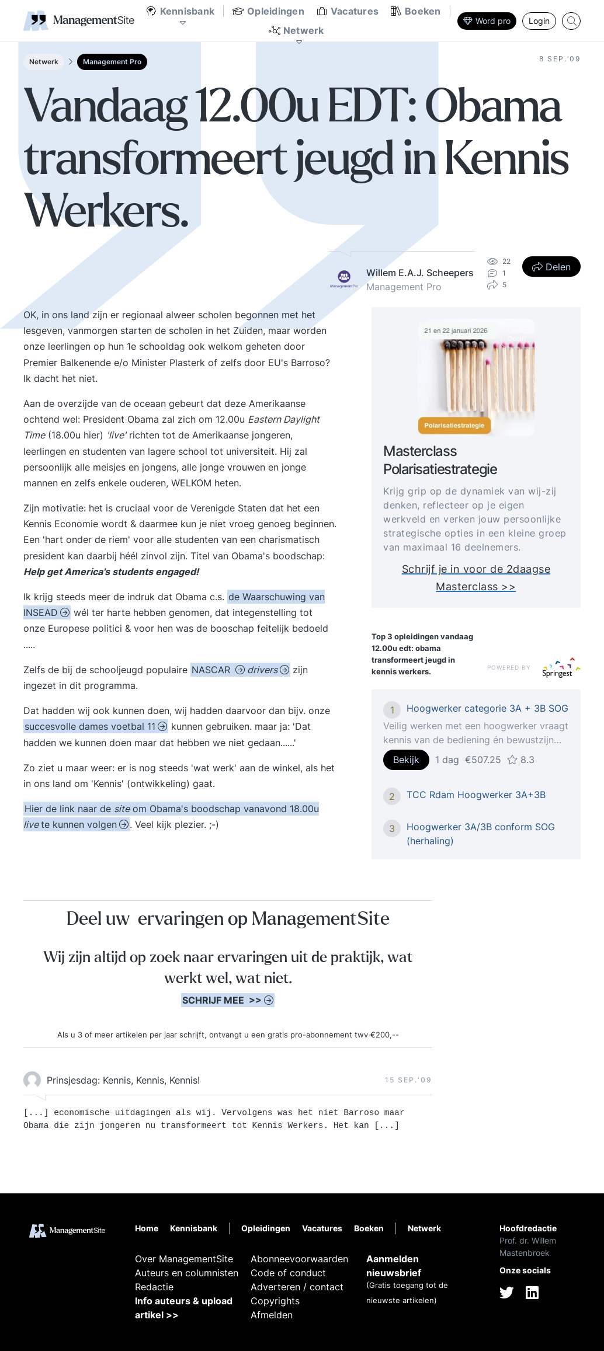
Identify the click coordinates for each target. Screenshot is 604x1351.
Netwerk (43, 61)
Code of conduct (288, 1273)
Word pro (487, 21)
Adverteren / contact (297, 1287)
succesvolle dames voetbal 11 (90, 726)
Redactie (154, 1287)
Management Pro (112, 61)
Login (539, 21)
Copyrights (275, 1301)
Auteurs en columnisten (186, 1273)
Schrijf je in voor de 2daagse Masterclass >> (476, 578)
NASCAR (212, 670)
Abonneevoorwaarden (299, 1259)
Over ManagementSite (184, 1259)
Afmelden (272, 1315)
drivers (262, 670)
